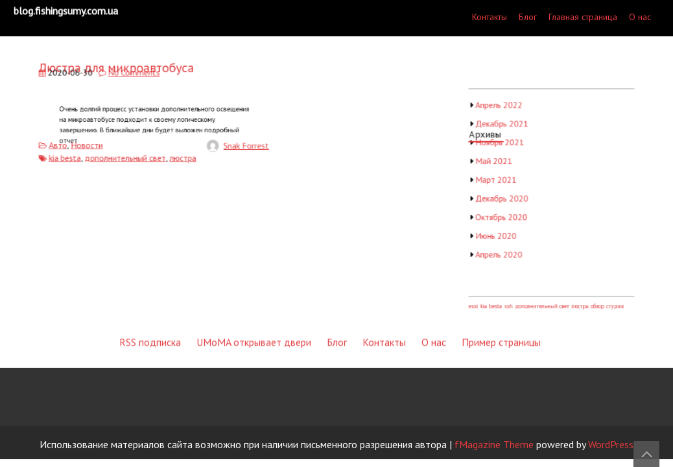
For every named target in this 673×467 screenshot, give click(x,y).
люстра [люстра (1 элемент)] (578, 297)
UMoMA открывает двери (253, 242)
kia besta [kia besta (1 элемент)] (496, 297)
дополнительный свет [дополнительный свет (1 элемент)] (543, 297)
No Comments (135, 76)
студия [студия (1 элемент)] (610, 297)
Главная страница (583, 17)
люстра (181, 155)
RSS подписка (150, 242)
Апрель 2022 (503, 111)
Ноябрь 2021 (504, 146)
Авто (65, 143)
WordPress (610, 444)
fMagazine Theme (494, 444)
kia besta (72, 155)
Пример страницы (501, 242)
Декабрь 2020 (506, 197)
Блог (528, 17)
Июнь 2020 (501, 232)
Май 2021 (498, 163)
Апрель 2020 (503, 249)
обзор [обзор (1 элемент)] (594, 297)
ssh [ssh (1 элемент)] (512, 297)
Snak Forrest (239, 144)
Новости (92, 143)
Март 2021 (501, 181)
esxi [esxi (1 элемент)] (479, 297)
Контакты (489, 17)
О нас (640, 17)
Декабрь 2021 (506, 129)
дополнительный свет (127, 155)
